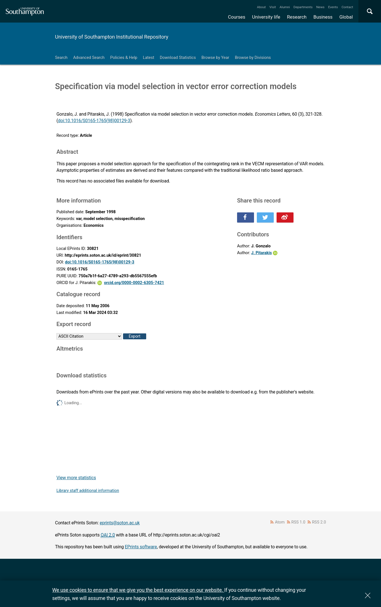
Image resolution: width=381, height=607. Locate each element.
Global (346, 17)
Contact (347, 7)
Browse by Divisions (253, 57)
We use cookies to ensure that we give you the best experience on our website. (138, 590)
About (261, 7)
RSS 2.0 (319, 522)
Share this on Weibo (285, 217)
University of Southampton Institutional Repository (111, 37)
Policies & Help (123, 57)
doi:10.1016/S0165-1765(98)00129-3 (94, 120)
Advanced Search (88, 57)
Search (61, 57)
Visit (273, 7)
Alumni (284, 7)
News (320, 7)
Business (323, 17)
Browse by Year (215, 57)
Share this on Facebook (245, 217)
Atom (280, 522)
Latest (148, 57)
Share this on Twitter (265, 217)
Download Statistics (178, 57)
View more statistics (76, 477)
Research (296, 17)
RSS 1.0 (298, 522)
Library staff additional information (87, 490)
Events (333, 7)
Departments (303, 7)
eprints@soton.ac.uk (120, 522)
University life (266, 17)
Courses (236, 17)
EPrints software (141, 546)
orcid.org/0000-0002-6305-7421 (134, 282)
